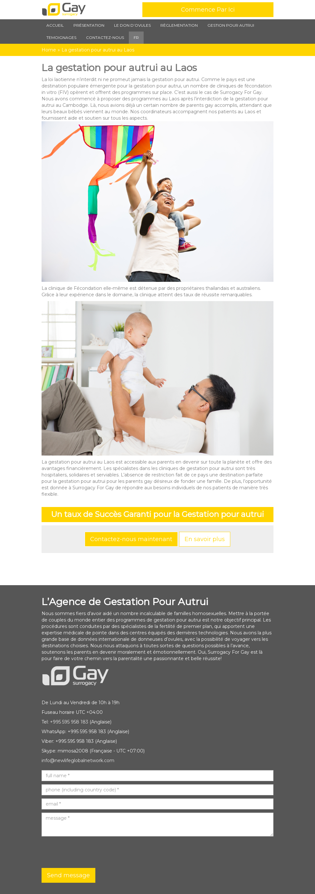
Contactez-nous (105, 37)
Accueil (55, 25)
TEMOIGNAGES (61, 37)
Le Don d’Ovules (132, 25)
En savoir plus (205, 539)
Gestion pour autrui (230, 25)
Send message (68, 875)
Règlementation (179, 25)
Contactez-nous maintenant (131, 539)
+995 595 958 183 (69, 722)
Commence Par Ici (208, 9)
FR (136, 37)
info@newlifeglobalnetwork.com (78, 760)
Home (49, 50)
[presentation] (90, 852)
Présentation (88, 25)
